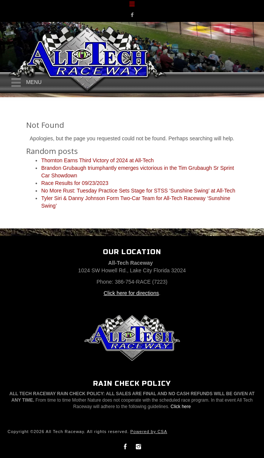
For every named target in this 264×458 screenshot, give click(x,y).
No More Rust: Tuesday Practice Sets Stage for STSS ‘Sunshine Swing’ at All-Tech (138, 191)
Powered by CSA (148, 431)
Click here (181, 406)
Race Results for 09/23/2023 (74, 183)
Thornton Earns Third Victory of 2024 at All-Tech (97, 160)
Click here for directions (131, 293)
